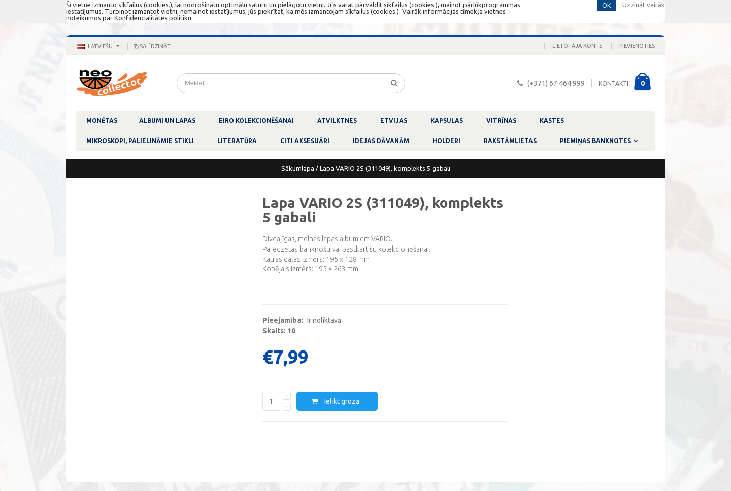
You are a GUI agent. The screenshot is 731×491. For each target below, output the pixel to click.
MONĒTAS (101, 120)
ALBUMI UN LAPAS (167, 120)
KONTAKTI (613, 83)
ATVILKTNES (337, 120)
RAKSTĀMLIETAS (510, 140)
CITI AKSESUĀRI (304, 140)
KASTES (552, 120)
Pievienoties (637, 46)
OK (606, 5)
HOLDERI (446, 140)
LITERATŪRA (237, 140)
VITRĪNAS (501, 120)
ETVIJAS (393, 120)
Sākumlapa (297, 168)
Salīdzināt (151, 46)
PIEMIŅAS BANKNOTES (595, 140)
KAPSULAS (446, 120)
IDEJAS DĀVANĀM (381, 140)
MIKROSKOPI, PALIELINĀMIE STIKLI (140, 140)
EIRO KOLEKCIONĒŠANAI (256, 120)
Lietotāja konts (577, 46)
